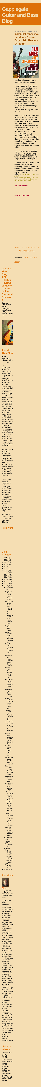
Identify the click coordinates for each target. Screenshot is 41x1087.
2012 (6, 581)
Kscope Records (7, 1061)
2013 (6, 579)
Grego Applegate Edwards (7, 890)
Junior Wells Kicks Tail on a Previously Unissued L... (9, 727)
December (9, 588)
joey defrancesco (29, 180)
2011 (6, 583)
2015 (6, 575)
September (9, 844)
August (8, 848)
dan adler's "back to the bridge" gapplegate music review (26, 178)
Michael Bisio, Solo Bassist (8, 627)
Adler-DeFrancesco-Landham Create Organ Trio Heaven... (9, 819)
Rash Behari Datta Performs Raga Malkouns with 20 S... (9, 649)
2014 (6, 577)
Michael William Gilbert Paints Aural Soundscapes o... (9, 750)
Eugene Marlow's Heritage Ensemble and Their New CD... (9, 770)
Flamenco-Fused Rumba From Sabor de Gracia (9, 595)
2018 (6, 568)
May (7, 856)
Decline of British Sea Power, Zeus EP (8, 693)
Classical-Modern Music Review (6, 304)
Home (27, 247)
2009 (6, 869)
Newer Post (19, 247)
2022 (6, 560)
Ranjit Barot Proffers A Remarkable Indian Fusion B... (9, 684)
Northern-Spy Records (6, 1074)
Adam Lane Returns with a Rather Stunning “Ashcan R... (9, 807)
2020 (6, 564)
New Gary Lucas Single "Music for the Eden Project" (9, 831)
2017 (6, 571)
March (8, 860)
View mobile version (27, 251)
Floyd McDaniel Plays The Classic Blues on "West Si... (9, 703)
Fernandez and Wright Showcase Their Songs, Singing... (9, 660)
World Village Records (6, 1079)
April (7, 858)
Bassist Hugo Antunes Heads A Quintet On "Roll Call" (8, 672)
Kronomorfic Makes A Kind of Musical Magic (9, 786)
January (8, 865)
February (9, 862)
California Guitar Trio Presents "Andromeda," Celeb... (9, 715)
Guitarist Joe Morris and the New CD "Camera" (9, 761)
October (8, 841)
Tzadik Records (7, 1077)
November (9, 837)
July (7, 852)
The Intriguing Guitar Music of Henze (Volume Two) (9, 618)
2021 (6, 562)
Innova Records (7, 1059)
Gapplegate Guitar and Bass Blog (20, 15)
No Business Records (6, 1071)
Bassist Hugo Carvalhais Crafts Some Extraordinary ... (9, 738)
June (7, 854)
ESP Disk (5, 1058)
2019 (6, 566)
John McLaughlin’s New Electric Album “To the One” (9, 796)
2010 (6, 586)
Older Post (35, 247)
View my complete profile (7, 1039)
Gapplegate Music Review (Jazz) (6, 310)
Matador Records (5, 1064)
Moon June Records (5, 1067)
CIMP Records (7, 1052)
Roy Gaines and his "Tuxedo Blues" (9, 778)
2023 (6, 558)
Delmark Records (5, 1055)
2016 (6, 573)
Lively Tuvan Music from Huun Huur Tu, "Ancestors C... (9, 606)
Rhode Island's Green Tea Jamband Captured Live (9, 637)
